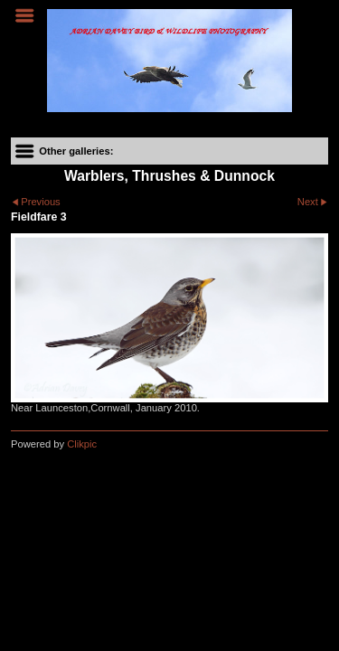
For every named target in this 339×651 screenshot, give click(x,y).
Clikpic (82, 444)
